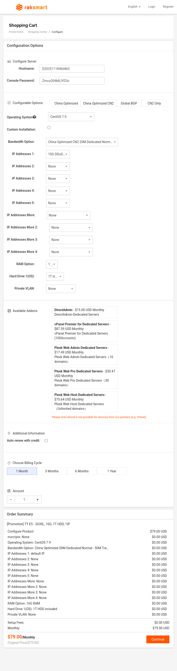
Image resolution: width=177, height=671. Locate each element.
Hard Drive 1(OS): (22, 276)
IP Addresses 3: (23, 178)
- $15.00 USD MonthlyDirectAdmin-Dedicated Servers (79, 312)
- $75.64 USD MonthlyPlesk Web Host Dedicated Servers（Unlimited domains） (80, 401)
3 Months (52, 471)
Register (168, 6)
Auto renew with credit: (23, 440)
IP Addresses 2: (23, 166)
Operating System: (22, 117)
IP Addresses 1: (23, 154)
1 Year (111, 471)
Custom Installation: (21, 129)
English (134, 6)
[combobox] (71, 117)
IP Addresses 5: (23, 203)
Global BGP (129, 103)
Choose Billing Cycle (27, 463)
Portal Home (16, 31)
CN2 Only (154, 103)
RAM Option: (25, 264)
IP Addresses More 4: (22, 252)
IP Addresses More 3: (22, 239)
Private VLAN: (25, 288)
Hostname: (27, 68)
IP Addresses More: (21, 215)
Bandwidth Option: (21, 142)
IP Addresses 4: (23, 190)
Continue (157, 639)
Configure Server (24, 61)
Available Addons (25, 311)
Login (151, 6)
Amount (18, 491)
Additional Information (29, 433)
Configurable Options (28, 103)
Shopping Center (37, 31)
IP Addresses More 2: (22, 227)
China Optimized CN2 (98, 103)
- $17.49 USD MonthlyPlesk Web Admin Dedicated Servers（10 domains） (83, 354)
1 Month (22, 471)
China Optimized (66, 103)
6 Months (82, 471)
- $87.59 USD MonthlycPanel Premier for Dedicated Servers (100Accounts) (82, 331)
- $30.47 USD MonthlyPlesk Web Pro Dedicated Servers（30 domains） (84, 378)
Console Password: (21, 80)
